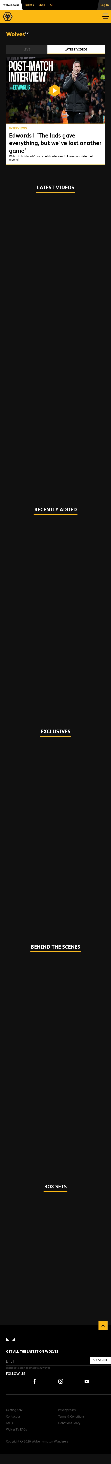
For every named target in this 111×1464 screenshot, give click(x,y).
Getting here (14, 1410)
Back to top (103, 1325)
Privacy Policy (67, 1410)
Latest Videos (76, 49)
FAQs (9, 1423)
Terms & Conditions (71, 1416)
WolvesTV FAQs (16, 1429)
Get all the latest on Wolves (32, 1351)
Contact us (13, 1416)
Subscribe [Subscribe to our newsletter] (100, 1360)
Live (26, 49)
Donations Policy (69, 1423)
